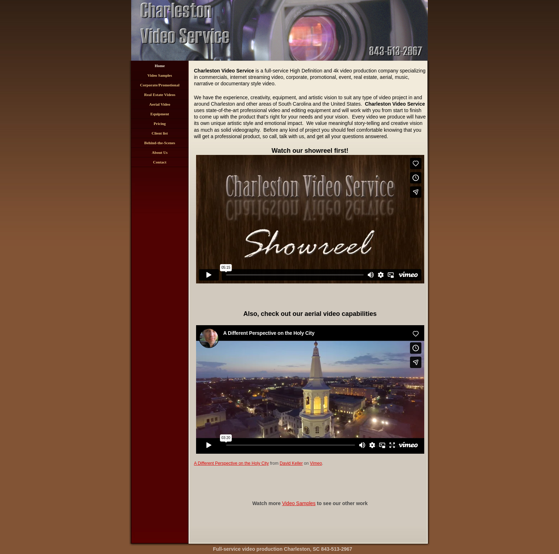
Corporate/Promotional (159, 85)
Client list (160, 133)
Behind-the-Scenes (159, 143)
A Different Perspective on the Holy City (231, 463)
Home (160, 66)
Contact (159, 162)
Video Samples (160, 75)
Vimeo (316, 463)
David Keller (291, 463)
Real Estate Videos (159, 94)
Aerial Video (159, 104)
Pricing (160, 123)
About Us (160, 152)
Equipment (159, 114)
